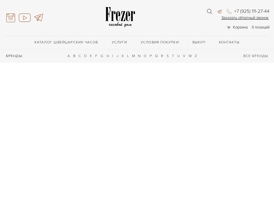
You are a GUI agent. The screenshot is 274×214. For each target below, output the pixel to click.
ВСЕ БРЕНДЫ (255, 56)
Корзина (240, 27)
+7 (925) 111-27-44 (248, 11)
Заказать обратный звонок (245, 17)
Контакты (229, 42)
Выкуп (199, 42)
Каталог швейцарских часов (66, 42)
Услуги (119, 42)
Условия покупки (160, 42)
